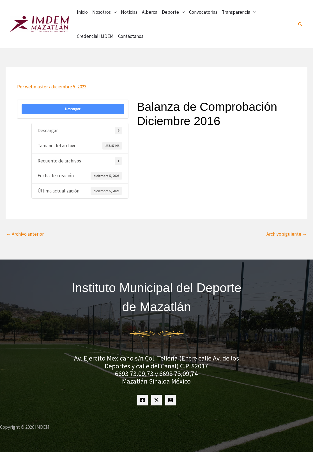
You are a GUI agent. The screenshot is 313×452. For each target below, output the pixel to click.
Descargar (72, 109)
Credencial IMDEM (95, 36)
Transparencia (236, 12)
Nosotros (101, 12)
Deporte (170, 12)
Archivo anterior (25, 234)
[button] (300, 24)
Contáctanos (130, 36)
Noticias (129, 12)
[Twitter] (156, 400)
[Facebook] (142, 400)
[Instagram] (170, 400)
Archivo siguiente (286, 234)
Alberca (149, 12)
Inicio (82, 12)
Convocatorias (203, 12)
